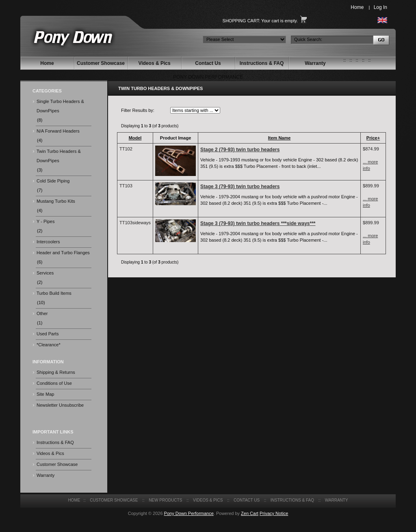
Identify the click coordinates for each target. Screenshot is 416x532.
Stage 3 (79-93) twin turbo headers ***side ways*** (257, 223)
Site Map (45, 394)
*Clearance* (49, 344)
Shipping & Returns (56, 372)
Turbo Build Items (54, 293)
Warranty (315, 63)
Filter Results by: (137, 110)
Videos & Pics (154, 63)
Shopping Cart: (241, 20)
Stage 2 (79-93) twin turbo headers (240, 149)
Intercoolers (48, 241)
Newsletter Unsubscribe (60, 405)
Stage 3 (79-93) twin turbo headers (240, 186)
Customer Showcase (101, 63)
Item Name (279, 137)
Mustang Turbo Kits (56, 201)
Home (357, 7)
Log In (380, 7)
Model (135, 137)
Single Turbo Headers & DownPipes (60, 106)
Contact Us (208, 63)
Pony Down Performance (189, 513)
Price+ (373, 137)
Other (42, 313)
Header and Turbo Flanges (63, 252)
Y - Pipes (45, 221)
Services (45, 272)
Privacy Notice (274, 513)
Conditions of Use (54, 383)
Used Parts (47, 333)
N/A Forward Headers (58, 131)
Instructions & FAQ (262, 63)
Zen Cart (249, 513)
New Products (165, 500)
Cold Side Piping (53, 180)
